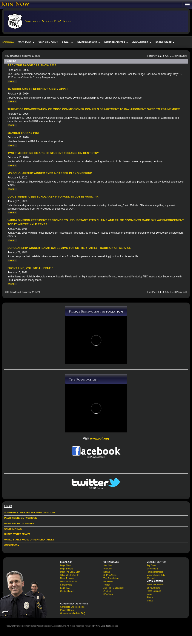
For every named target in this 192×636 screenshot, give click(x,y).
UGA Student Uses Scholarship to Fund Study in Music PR (53, 196)
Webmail (151, 578)
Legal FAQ (65, 588)
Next (179, 56)
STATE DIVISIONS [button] (88, 42)
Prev (154, 56)
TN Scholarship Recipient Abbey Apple (38, 89)
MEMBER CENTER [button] (116, 42)
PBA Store (108, 594)
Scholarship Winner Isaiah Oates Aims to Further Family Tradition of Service (69, 248)
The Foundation (110, 578)
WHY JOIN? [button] (26, 42)
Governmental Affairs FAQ (72, 613)
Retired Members (155, 572)
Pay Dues (151, 565)
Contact (107, 591)
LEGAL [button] (67, 42)
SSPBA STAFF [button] (164, 42)
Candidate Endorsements (72, 607)
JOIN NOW (8, 42)
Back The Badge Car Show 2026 (32, 65)
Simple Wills (66, 585)
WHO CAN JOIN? (48, 42)
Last (184, 56)
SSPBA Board (153, 588)
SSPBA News (110, 575)
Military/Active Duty (156, 575)
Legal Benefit (66, 569)
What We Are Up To (69, 575)
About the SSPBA (155, 584)
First (149, 56)
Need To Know (67, 578)
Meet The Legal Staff (70, 572)
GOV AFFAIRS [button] (141, 42)
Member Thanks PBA (23, 132)
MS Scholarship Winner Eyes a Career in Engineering (50, 173)
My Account (152, 569)
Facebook (108, 581)
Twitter (106, 585)
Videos (150, 600)
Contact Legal (67, 591)
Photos (150, 597)
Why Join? (108, 569)
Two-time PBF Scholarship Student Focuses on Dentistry (53, 153)
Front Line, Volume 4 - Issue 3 (30, 268)
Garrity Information (69, 581)
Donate (106, 572)
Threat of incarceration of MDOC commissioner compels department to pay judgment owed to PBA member (94, 109)
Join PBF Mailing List (113, 588)
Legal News (65, 565)
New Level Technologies (107, 626)
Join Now (107, 565)
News (149, 594)
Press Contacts (154, 591)
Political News (67, 610)
